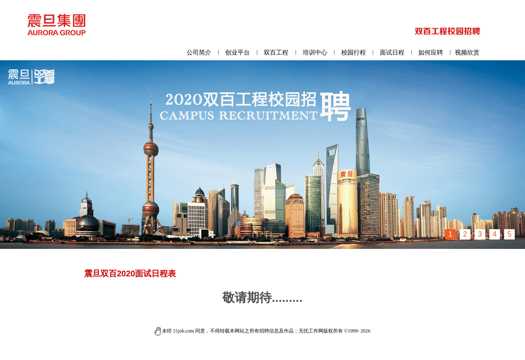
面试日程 (392, 52)
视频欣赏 (467, 52)
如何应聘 (430, 52)
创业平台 (237, 52)
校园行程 (353, 52)
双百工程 (276, 52)
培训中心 (315, 52)
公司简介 (199, 52)
